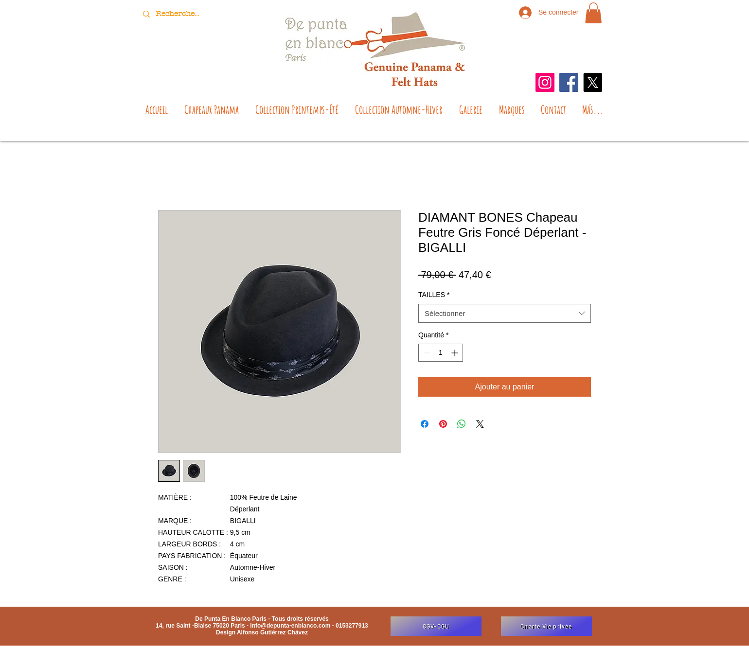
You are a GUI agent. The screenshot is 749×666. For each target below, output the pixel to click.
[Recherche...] (178, 14)
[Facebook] (568, 82)
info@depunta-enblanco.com (290, 625)
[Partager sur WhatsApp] (461, 424)
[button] (593, 12)
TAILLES (433, 294)
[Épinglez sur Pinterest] (443, 424)
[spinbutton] (440, 352)
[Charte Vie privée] (546, 626)
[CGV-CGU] (436, 626)
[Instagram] (544, 82)
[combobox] (504, 313)
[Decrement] (426, 352)
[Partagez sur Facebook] (424, 424)
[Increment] (455, 352)
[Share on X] (480, 424)
